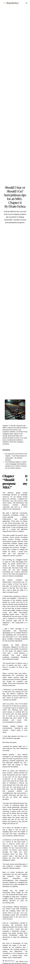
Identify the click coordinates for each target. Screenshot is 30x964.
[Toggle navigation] (26, 3)
